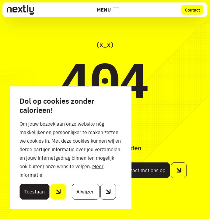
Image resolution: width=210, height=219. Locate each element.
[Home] (20, 10)
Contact (192, 10)
